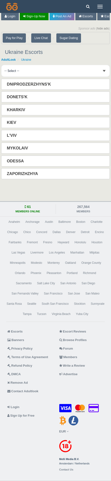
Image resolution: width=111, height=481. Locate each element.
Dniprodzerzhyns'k (29, 84)
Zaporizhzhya (23, 174)
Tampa (27, 314)
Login (10, 16)
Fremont (32, 242)
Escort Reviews (72, 331)
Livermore (36, 252)
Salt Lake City (46, 283)
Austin (49, 221)
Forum (66, 348)
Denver (71, 232)
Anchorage (32, 221)
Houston (96, 242)
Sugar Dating (69, 37)
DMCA (14, 374)
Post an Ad (62, 16)
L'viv (12, 135)
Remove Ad (17, 382)
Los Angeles (57, 252)
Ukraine (26, 59)
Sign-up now (34, 16)
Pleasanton (54, 273)
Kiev (12, 122)
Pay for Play (14, 37)
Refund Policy (19, 365)
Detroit (85, 232)
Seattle (31, 303)
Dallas (56, 232)
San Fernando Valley (25, 293)
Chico (27, 232)
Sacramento (24, 283)
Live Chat (41, 37)
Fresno (47, 242)
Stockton (79, 303)
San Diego (88, 283)
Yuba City (82, 314)
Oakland (70, 262)
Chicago (12, 232)
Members (68, 357)
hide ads (103, 28)
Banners (15, 340)
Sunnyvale (97, 303)
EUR (64, 431)
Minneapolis (18, 262)
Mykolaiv (18, 148)
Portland (72, 273)
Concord (41, 232)
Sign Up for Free (20, 415)
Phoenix (36, 273)
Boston (80, 221)
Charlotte (97, 221)
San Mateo (92, 293)
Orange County (91, 262)
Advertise (68, 374)
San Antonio (68, 283)
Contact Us (66, 469)
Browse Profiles (73, 340)
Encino (99, 232)
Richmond (89, 273)
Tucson (41, 314)
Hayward (63, 242)
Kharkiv (16, 110)
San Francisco (53, 293)
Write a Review (72, 365)
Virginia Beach (61, 314)
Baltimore (65, 221)
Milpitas (95, 252)
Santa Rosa (14, 303)
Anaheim (14, 221)
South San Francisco (55, 303)
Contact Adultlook (22, 391)
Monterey (54, 262)
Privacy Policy (20, 348)
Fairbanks (15, 242)
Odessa (16, 161)
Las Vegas (18, 252)
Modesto (36, 262)
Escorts (86, 16)
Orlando (20, 273)
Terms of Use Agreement (27, 357)
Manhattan (77, 252)
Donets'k (18, 97)
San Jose (74, 293)
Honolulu (80, 242)
